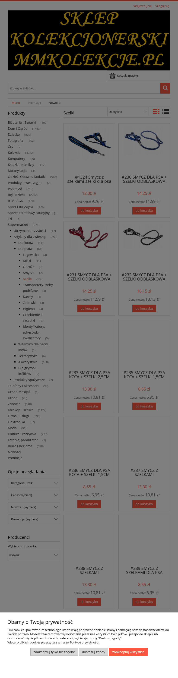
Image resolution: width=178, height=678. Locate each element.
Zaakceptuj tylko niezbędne (54, 652)
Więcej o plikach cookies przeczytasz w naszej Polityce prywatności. (53, 642)
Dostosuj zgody (93, 652)
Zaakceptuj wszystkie (128, 652)
